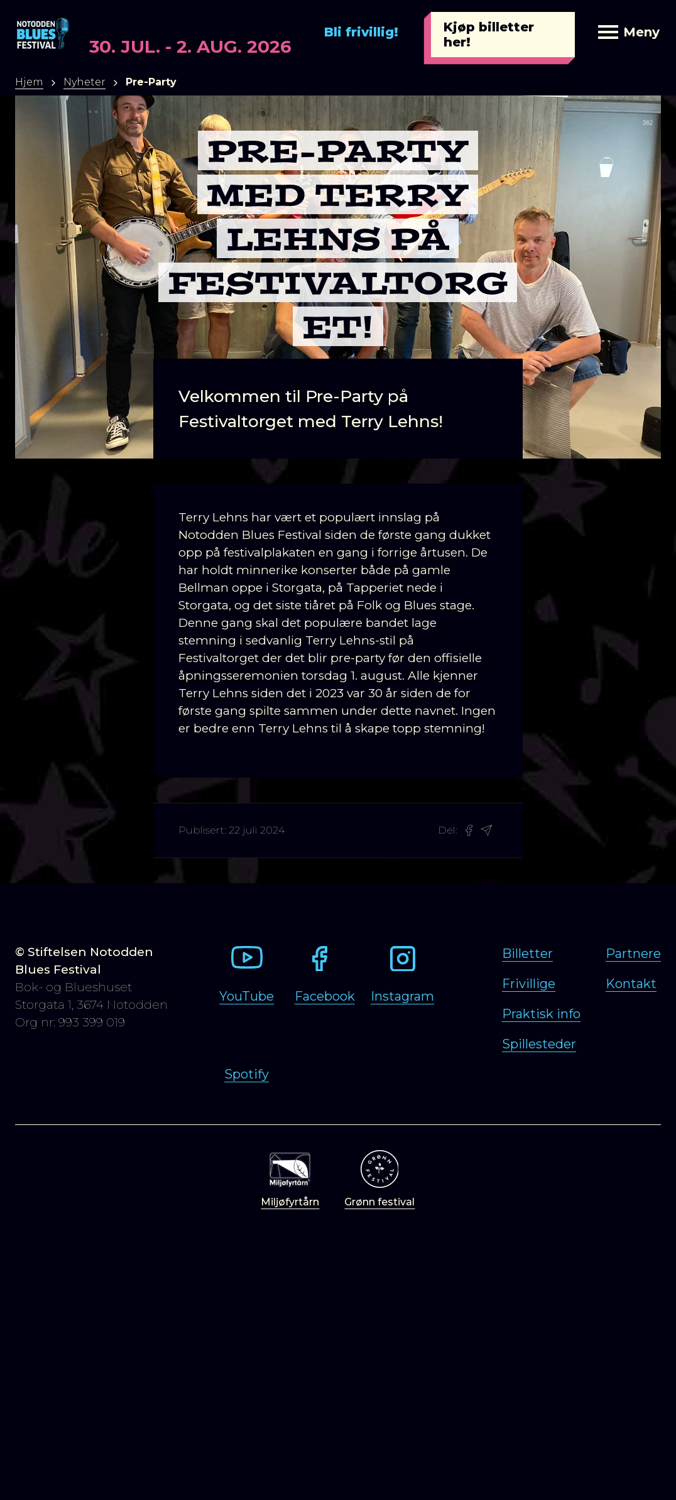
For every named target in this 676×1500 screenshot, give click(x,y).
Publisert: (202, 830)
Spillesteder (539, 1044)
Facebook (325, 996)
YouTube (246, 996)
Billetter (527, 953)
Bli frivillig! (361, 32)
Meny (629, 32)
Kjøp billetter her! (489, 34)
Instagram (402, 996)
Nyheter (84, 82)
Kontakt (631, 983)
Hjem (29, 82)
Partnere (633, 953)
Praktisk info (541, 1013)
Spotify (246, 1074)
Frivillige (528, 983)
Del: (447, 830)
